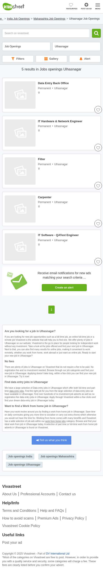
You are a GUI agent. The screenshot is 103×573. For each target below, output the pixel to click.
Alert (84, 58)
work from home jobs (55, 421)
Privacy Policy (73, 518)
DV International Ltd (57, 553)
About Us (9, 494)
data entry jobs (16, 391)
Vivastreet (14, 6)
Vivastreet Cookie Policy (21, 526)
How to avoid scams (18, 518)
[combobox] (76, 46)
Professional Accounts (37, 494)
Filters (17, 58)
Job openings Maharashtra (57, 456)
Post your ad (12, 542)
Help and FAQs (52, 510)
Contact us (67, 494)
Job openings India (20, 456)
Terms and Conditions (19, 510)
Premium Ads (47, 518)
